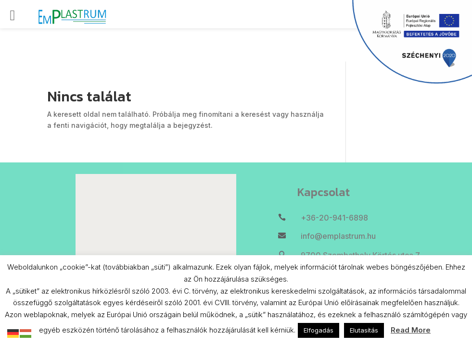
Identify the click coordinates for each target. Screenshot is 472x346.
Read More (411, 329)
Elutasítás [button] (364, 330)
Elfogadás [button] (318, 330)
